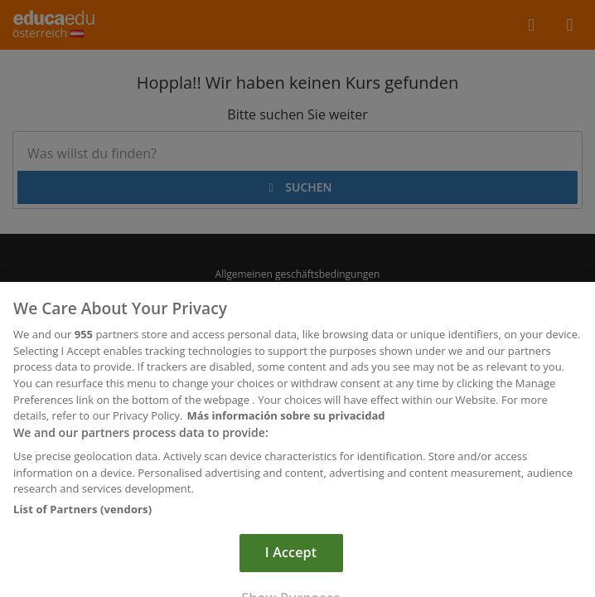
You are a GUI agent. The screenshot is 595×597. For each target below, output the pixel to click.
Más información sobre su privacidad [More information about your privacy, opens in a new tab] (286, 422)
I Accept (291, 559)
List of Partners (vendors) (82, 515)
